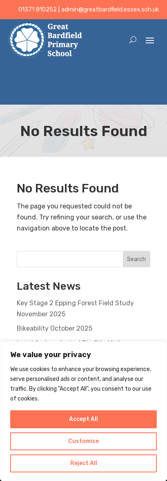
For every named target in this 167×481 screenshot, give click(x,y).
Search (136, 259)
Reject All (83, 463)
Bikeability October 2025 (54, 328)
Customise (83, 441)
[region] (83, 411)
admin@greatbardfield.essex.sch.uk (110, 9)
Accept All (83, 419)
